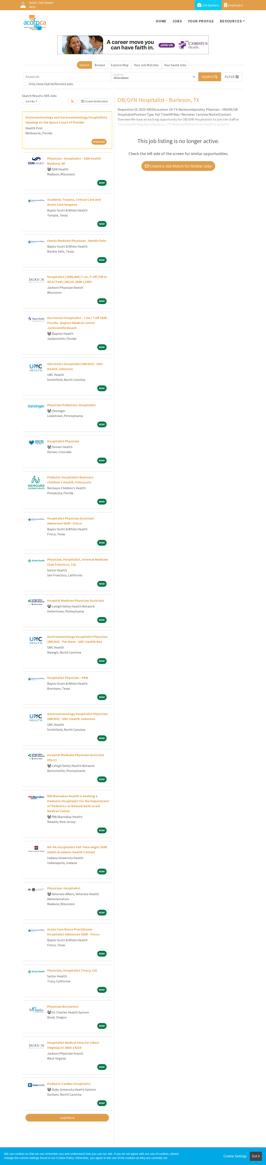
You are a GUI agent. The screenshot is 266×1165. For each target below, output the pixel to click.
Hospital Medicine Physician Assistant (75, 600)
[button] (231, 76)
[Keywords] (67, 76)
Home (161, 21)
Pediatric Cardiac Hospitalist (69, 1084)
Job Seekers (208, 5)
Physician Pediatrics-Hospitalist (71, 405)
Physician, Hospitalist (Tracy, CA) (72, 970)
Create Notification (94, 101)
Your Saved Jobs (175, 65)
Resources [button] (231, 21)
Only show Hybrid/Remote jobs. (51, 84)
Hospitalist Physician (63, 441)
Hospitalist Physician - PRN (67, 678)
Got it (256, 1156)
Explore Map (119, 65)
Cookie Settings (235, 1156)
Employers (233, 5)
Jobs (177, 21)
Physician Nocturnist (63, 1006)
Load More (67, 1118)
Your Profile (201, 21)
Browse (100, 65)
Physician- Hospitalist (63, 888)
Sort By (30, 101)
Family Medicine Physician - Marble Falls (76, 240)
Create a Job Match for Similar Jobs (178, 166)
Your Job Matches (146, 65)
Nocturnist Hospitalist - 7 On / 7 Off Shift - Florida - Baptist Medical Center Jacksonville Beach (78, 323)
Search (84, 65)
